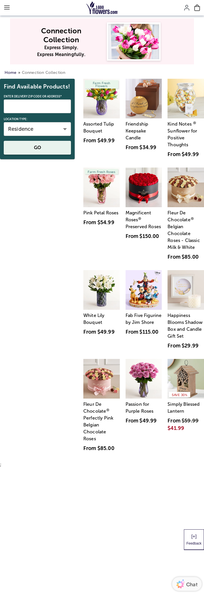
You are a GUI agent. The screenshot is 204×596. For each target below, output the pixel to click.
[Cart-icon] (197, 7)
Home (11, 72)
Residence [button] (20, 129)
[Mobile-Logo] (102, 8)
